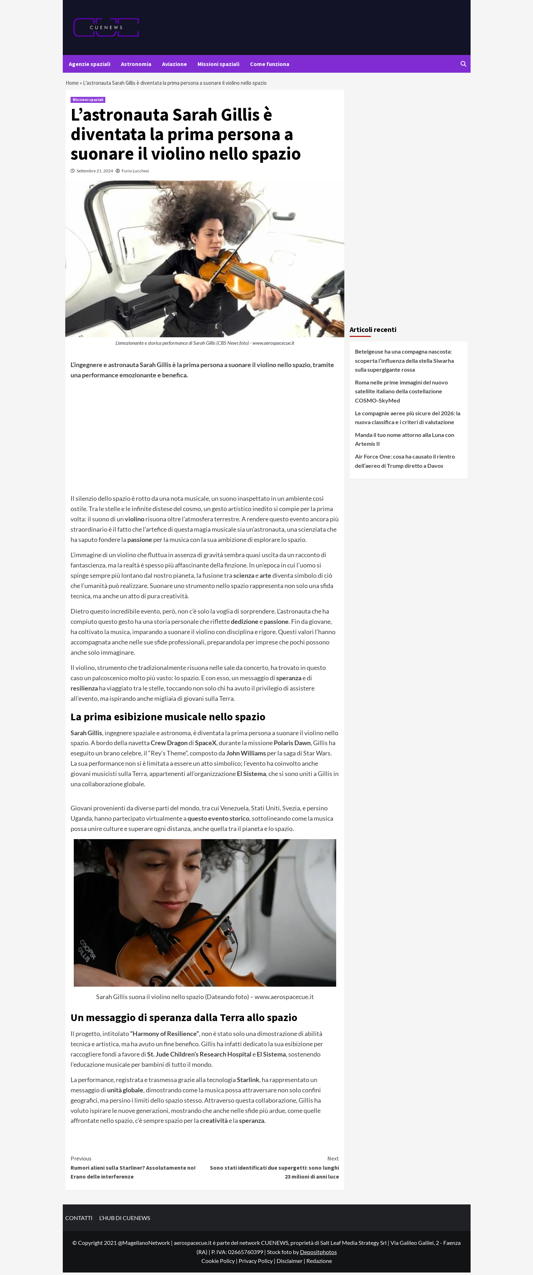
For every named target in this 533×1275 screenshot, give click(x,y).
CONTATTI (79, 1220)
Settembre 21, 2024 (95, 173)
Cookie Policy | (220, 1263)
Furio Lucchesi (135, 173)
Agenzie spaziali (89, 63)
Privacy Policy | (258, 1263)
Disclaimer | (291, 1263)
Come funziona (269, 63)
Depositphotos (318, 1254)
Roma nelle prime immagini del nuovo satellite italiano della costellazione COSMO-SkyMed (401, 393)
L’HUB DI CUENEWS (124, 1220)
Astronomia (136, 63)
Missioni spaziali (218, 63)
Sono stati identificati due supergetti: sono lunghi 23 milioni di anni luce (272, 1170)
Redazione (319, 1263)
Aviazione (174, 63)
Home (72, 84)
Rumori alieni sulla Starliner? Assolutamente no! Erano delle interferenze (138, 1170)
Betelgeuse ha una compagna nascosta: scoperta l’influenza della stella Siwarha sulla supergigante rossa (404, 363)
